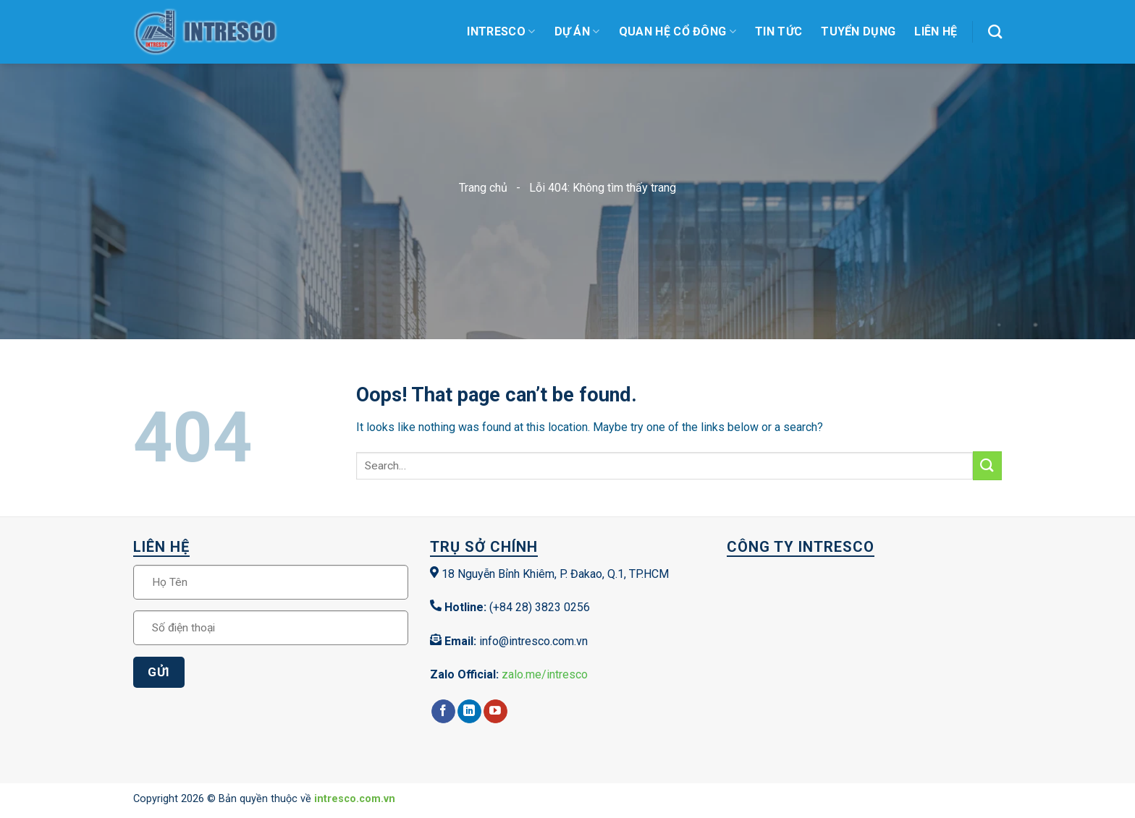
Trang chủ (483, 188)
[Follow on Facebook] (443, 711)
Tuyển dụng (858, 31)
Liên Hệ (935, 31)
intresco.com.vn (354, 799)
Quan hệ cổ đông (677, 32)
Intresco (501, 32)
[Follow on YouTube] (495, 711)
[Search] (995, 31)
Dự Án (577, 32)
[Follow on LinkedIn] (469, 711)
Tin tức (778, 31)
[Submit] (987, 465)
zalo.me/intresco (545, 674)
